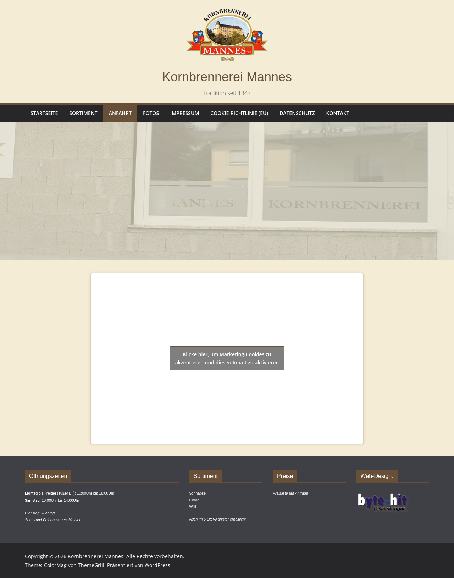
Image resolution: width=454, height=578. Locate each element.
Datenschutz (297, 113)
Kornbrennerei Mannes (227, 77)
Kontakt (337, 113)
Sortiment (83, 113)
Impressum (184, 113)
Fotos (151, 113)
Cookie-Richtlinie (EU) (239, 113)
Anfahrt (120, 113)
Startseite (44, 113)
